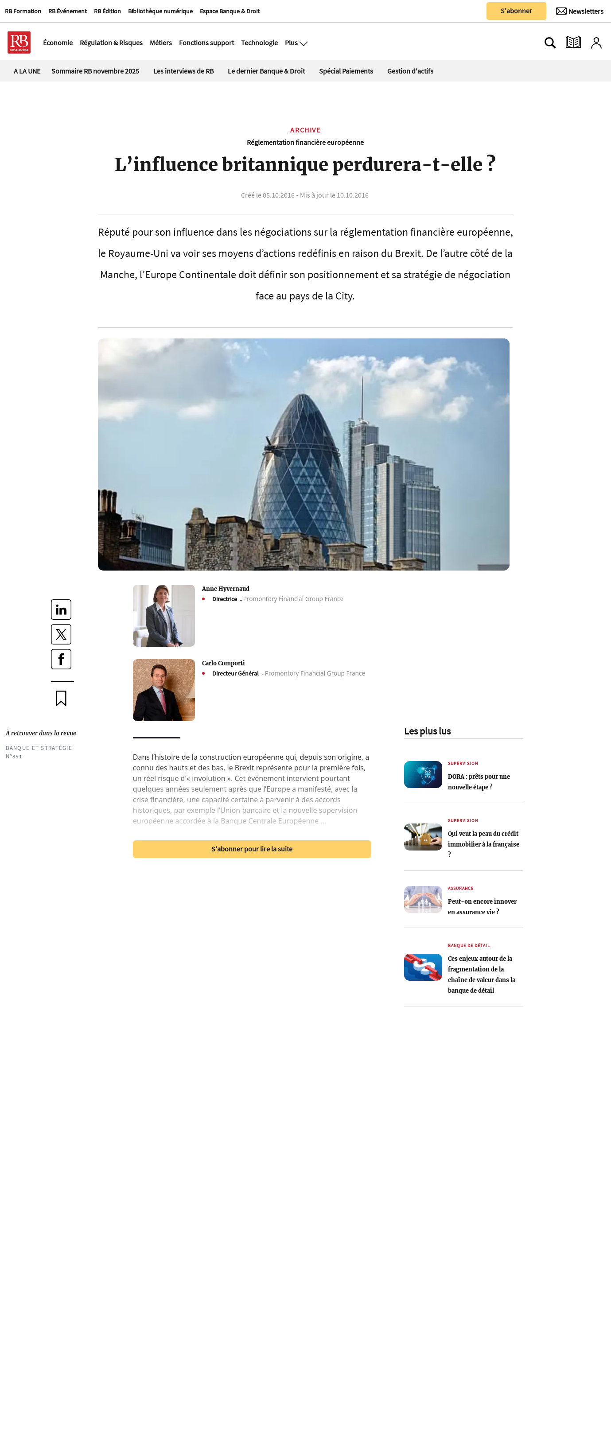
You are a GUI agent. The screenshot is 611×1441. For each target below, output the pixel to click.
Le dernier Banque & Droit (266, 70)
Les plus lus (427, 731)
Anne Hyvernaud (225, 588)
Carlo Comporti (223, 663)
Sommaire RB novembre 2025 (95, 70)
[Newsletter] (579, 11)
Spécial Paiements (346, 70)
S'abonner (516, 10)
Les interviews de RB (183, 70)
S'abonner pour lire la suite (251, 848)
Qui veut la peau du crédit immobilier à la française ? (483, 844)
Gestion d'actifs (410, 70)
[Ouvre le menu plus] (302, 42)
